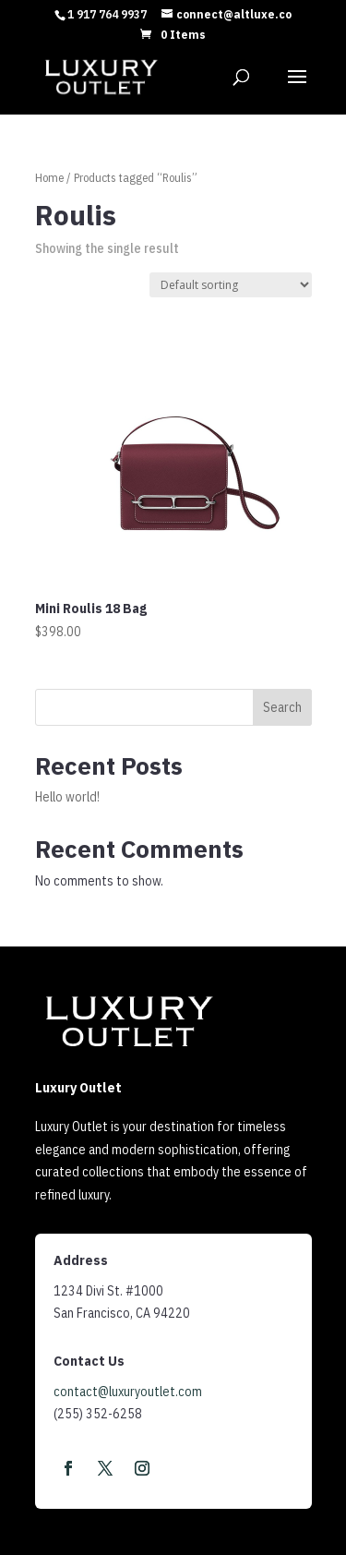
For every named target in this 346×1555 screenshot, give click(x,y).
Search (282, 707)
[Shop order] (230, 284)
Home (49, 178)
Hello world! (67, 797)
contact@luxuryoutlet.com (128, 1391)
